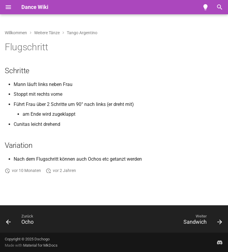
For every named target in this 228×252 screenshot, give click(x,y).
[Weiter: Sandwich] (201, 220)
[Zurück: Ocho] (21, 220)
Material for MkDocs (40, 245)
